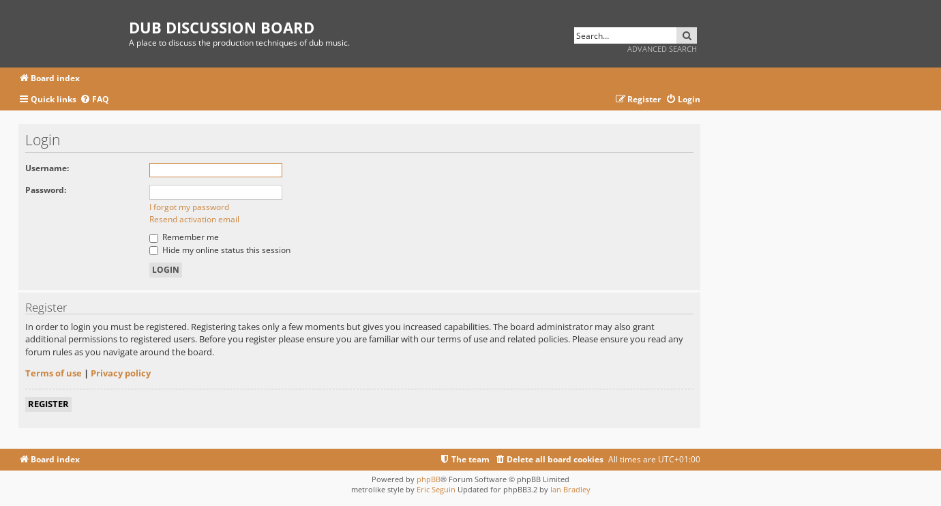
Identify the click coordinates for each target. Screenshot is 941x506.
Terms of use (53, 373)
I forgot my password (189, 207)
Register (48, 404)
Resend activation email (194, 219)
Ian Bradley (570, 489)
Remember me (184, 237)
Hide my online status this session (219, 250)
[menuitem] (94, 100)
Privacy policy (121, 373)
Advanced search (662, 49)
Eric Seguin (436, 489)
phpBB (428, 479)
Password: (45, 190)
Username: (47, 168)
